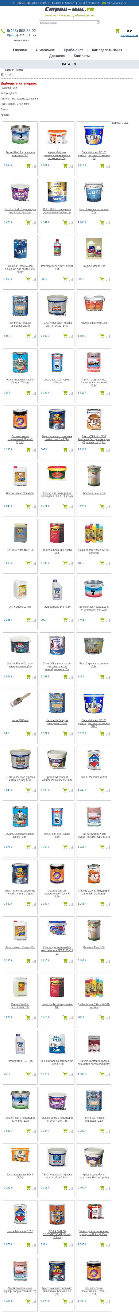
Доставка (57, 56)
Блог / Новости (89, 2)
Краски (5, 114)
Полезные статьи (62, 2)
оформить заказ (129, 35)
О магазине (45, 50)
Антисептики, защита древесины (20, 98)
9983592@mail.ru (116, 2)
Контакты (82, 56)
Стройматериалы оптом (29, 2)
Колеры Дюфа (9, 93)
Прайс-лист (73, 50)
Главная (20, 50)
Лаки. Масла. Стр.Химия (15, 103)
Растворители (9, 87)
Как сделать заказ (107, 50)
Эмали (4, 109)
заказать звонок (21, 40)
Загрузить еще (119, 122)
